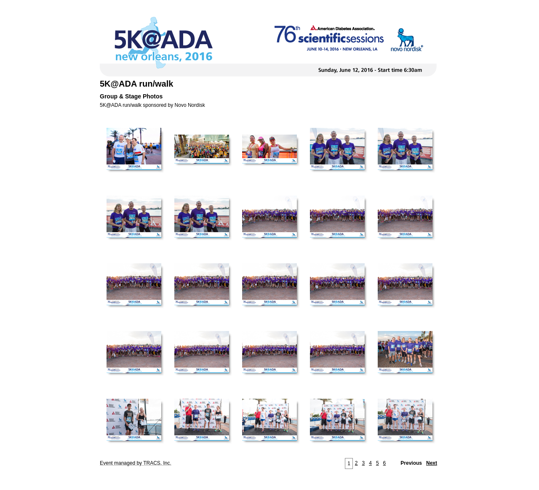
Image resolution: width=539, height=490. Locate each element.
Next (431, 463)
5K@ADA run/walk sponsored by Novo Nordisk (152, 105)
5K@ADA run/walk (136, 83)
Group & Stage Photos (131, 96)
